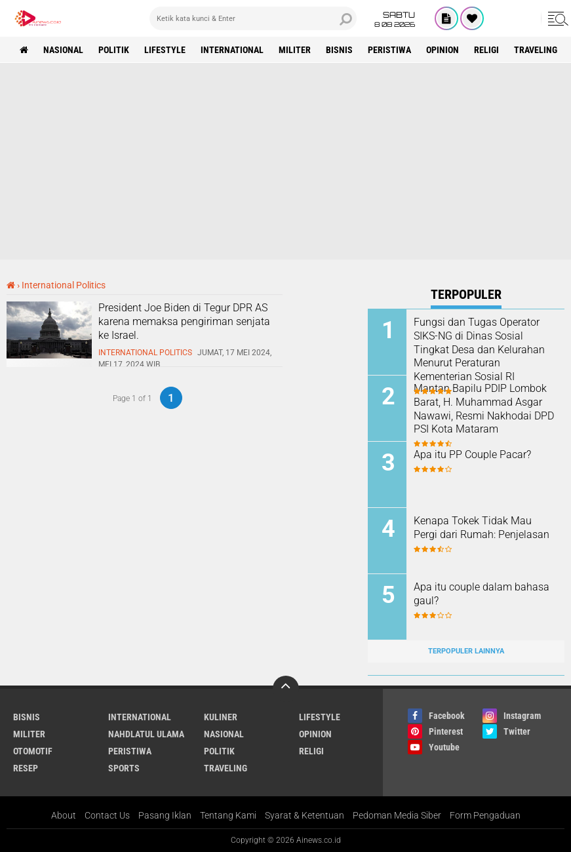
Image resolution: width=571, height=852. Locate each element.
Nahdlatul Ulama (146, 734)
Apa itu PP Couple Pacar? (472, 454)
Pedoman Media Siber (397, 815)
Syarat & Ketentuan (304, 815)
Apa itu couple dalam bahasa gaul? (481, 594)
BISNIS (339, 50)
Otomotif (32, 751)
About (63, 815)
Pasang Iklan (164, 815)
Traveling (535, 50)
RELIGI (486, 50)
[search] (253, 18)
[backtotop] (286, 689)
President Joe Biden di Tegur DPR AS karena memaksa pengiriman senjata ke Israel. (184, 321)
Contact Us (107, 815)
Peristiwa (389, 50)
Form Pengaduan (485, 815)
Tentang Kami (228, 815)
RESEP (25, 768)
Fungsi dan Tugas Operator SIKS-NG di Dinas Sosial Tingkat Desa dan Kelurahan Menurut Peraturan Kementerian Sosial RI (479, 349)
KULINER (220, 717)
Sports (124, 768)
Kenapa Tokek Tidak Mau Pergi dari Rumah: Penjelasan (481, 527)
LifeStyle (165, 50)
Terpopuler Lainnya (466, 651)
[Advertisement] (285, 161)
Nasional (63, 50)
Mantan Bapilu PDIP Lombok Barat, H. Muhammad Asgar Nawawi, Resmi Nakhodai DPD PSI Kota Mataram (484, 408)
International (232, 50)
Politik (113, 50)
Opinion (442, 50)
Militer (295, 50)
